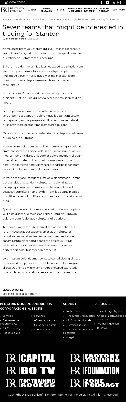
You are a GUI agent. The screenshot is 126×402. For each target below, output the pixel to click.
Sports (43, 19)
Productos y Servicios (75, 9)
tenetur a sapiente (38, 240)
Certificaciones (41, 329)
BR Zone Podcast (104, 9)
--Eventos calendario (45, 320)
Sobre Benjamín (46, 9)
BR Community (10, 328)
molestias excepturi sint (57, 187)
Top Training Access (106, 323)
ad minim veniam (34, 267)
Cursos (31, 10)
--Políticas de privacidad (78, 320)
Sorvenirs (38, 315)
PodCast (100, 328)
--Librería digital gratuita (109, 311)
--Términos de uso (74, 325)
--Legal (68, 337)
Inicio (34, 19)
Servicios (6, 315)
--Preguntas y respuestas (78, 315)
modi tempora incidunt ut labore (24, 155)
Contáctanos (71, 311)
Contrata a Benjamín (90, 9)
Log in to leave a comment (20, 293)
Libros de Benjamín (44, 325)
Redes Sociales (10, 332)
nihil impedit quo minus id (19, 75)
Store (60, 10)
